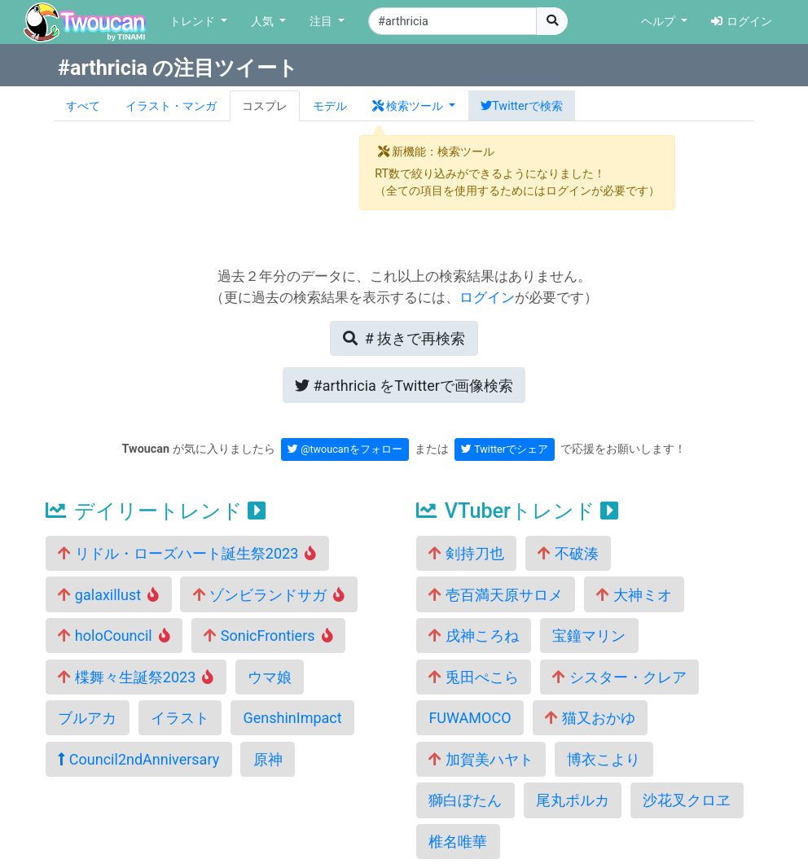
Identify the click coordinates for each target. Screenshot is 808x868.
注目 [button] (323, 21)
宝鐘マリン (589, 635)
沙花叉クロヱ (687, 800)
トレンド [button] (193, 21)
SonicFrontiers (268, 635)
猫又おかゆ (590, 717)
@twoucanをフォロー (345, 449)
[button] (413, 105)
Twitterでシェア (504, 449)
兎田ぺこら (473, 677)
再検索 (404, 338)
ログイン (741, 21)
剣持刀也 (465, 553)
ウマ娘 (270, 677)
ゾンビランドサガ (269, 594)
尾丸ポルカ (572, 800)
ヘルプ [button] (659, 21)
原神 (268, 759)
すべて (83, 106)
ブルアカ (87, 717)
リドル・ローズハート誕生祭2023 (187, 553)
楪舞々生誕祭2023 (135, 677)
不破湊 (568, 553)
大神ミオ (633, 594)
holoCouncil (113, 635)
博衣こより (603, 759)
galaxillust (108, 594)
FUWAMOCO (469, 717)
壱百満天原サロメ (495, 594)
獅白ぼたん (465, 800)
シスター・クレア (619, 677)
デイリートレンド (156, 511)
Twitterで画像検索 (404, 385)
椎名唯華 (457, 841)
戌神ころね (473, 635)
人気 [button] (264, 21)
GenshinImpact (292, 717)
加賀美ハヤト (480, 759)
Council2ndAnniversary (138, 759)
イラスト (180, 717)
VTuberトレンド (517, 511)
